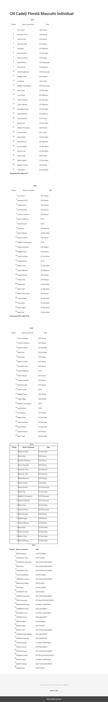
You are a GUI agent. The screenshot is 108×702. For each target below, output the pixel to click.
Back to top (54, 690)
